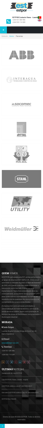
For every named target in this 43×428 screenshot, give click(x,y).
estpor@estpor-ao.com (10, 343)
